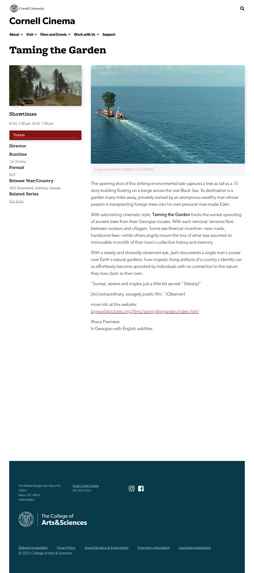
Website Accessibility (33, 548)
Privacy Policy (66, 548)
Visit (29, 34)
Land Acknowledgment (195, 548)
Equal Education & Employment (106, 548)
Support (109, 34)
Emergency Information (154, 548)
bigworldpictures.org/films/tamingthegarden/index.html (145, 311)
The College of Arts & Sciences (215, 8)
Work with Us (84, 34)
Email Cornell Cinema (86, 486)
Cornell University (27, 8)
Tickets (19, 135)
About (14, 34)
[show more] (21, 34)
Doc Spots (16, 201)
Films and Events (53, 34)
